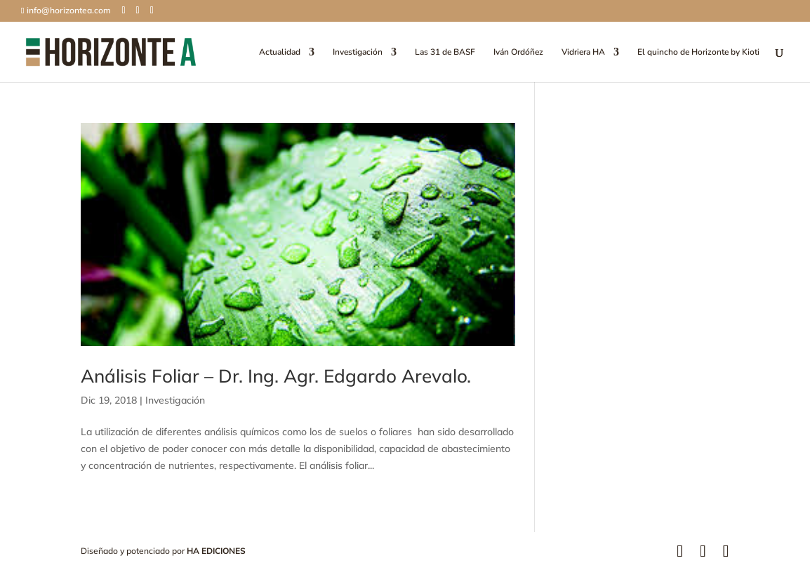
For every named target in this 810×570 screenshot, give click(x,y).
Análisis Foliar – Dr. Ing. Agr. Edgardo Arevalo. (276, 375)
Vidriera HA (583, 52)
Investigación (358, 52)
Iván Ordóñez (518, 52)
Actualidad (279, 52)
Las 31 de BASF (445, 52)
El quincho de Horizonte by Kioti (698, 52)
